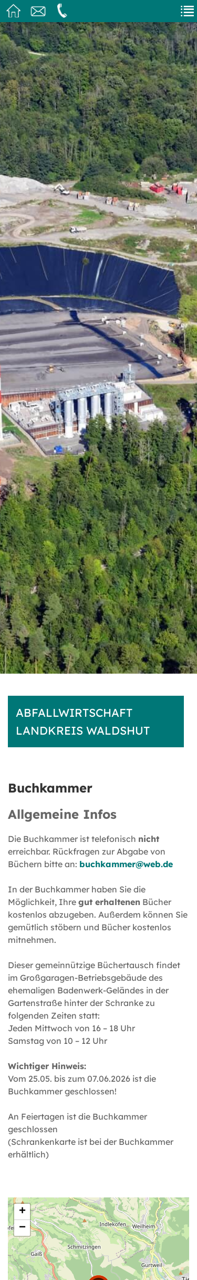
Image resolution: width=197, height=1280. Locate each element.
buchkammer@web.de (126, 864)
